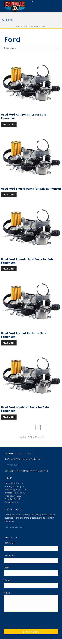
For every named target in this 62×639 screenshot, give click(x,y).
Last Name (9, 555)
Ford (36, 26)
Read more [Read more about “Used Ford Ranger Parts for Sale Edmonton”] (8, 124)
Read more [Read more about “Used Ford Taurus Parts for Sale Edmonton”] (8, 195)
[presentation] (24, 619)
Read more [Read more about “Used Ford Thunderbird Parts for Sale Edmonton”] (8, 269)
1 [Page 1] (30, 427)
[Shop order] (31, 48)
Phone (7, 580)
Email (7, 568)
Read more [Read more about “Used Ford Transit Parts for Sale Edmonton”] (8, 343)
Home (18, 26)
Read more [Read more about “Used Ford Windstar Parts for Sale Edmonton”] (8, 417)
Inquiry (7, 592)
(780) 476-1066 (11, 464)
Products (27, 26)
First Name (9, 543)
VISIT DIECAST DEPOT (15, 527)
